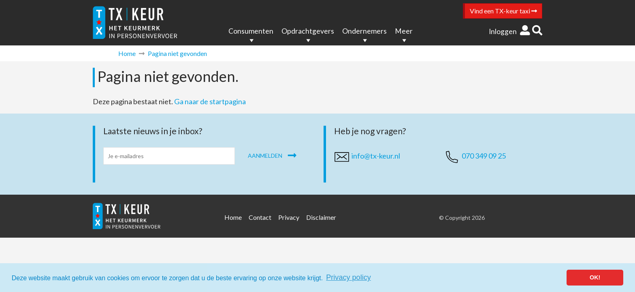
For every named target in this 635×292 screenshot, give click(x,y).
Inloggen (509, 31)
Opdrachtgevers (307, 31)
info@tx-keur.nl (376, 155)
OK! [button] (595, 277)
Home (127, 53)
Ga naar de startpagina (210, 101)
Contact (260, 217)
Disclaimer (321, 217)
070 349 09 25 (484, 155)
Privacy (288, 217)
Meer (404, 31)
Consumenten (250, 31)
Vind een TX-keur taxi (503, 11)
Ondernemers (364, 31)
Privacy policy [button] (348, 277)
